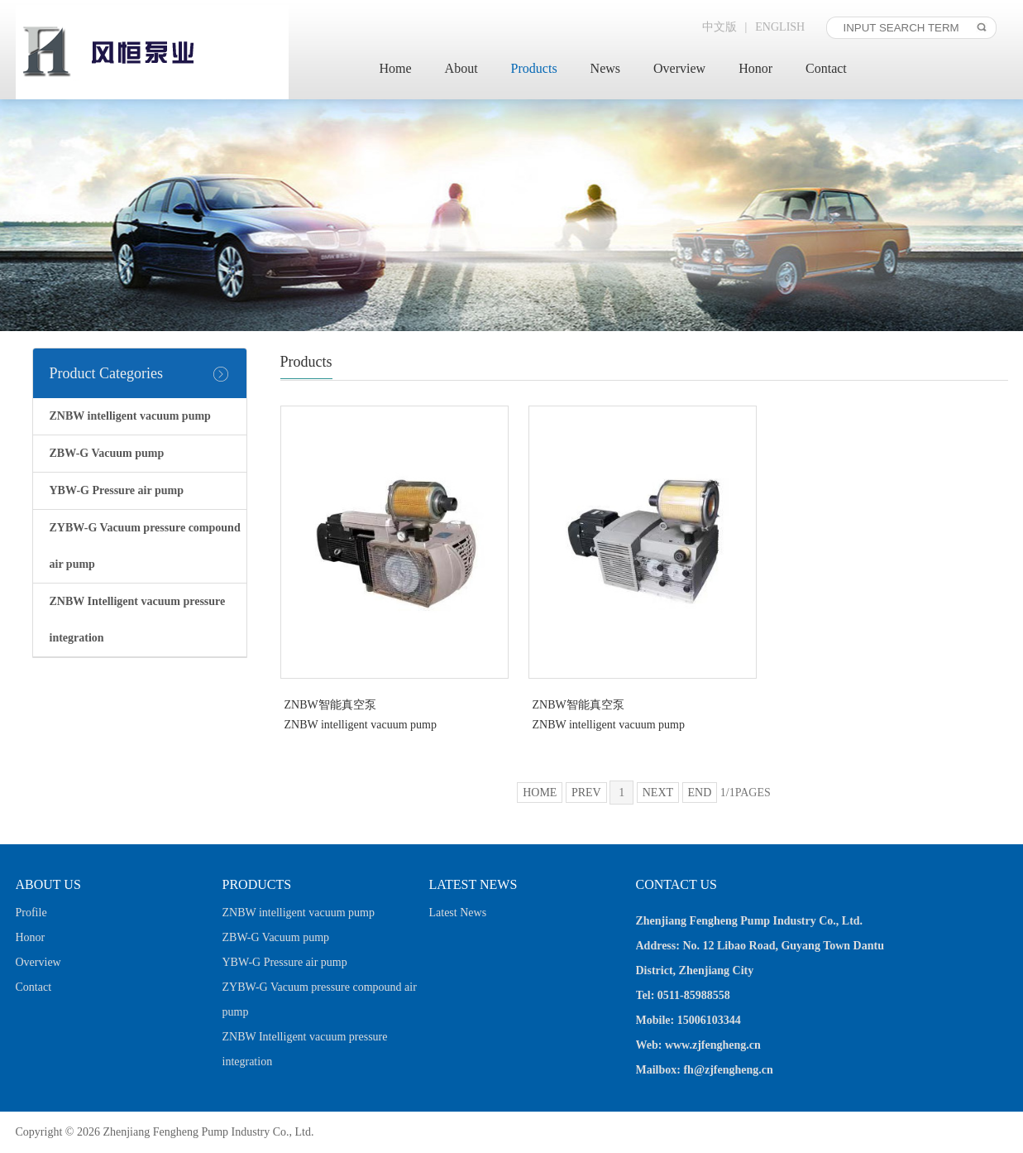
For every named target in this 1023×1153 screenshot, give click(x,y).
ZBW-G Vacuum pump (276, 937)
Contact (826, 68)
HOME (540, 792)
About (461, 68)
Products (534, 68)
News (605, 68)
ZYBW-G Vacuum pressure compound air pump (319, 999)
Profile (31, 912)
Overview (679, 68)
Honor (755, 68)
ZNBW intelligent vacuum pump (298, 912)
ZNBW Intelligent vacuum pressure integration (305, 1049)
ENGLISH (780, 27)
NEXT (658, 792)
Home (396, 68)
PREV (586, 792)
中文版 (719, 27)
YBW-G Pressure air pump (284, 962)
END (700, 792)
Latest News (458, 912)
